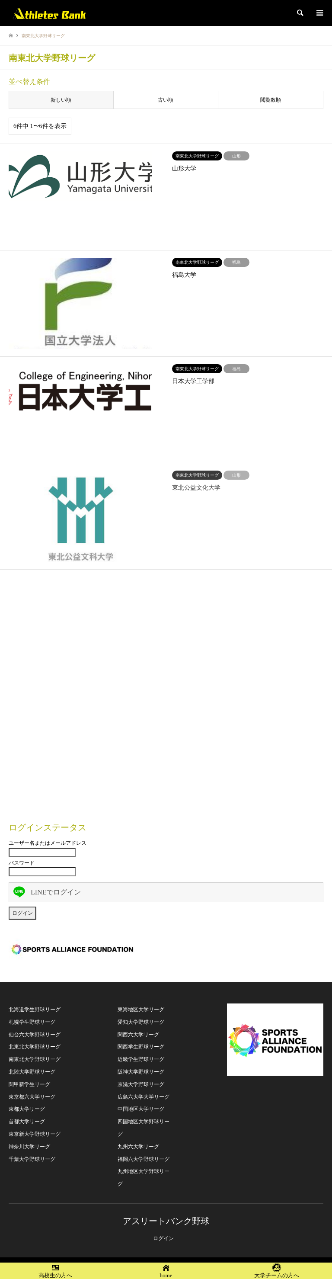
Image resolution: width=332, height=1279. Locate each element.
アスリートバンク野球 (166, 1221)
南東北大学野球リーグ (35, 1059)
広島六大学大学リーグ (143, 1097)
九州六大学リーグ (138, 1147)
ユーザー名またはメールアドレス (47, 843)
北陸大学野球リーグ (32, 1072)
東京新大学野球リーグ (35, 1134)
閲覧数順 (270, 100)
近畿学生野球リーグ (141, 1059)
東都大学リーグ (27, 1109)
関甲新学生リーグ (29, 1084)
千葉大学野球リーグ (32, 1159)
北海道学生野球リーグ (35, 1010)
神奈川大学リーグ (29, 1147)
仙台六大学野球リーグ (35, 1035)
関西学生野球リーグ (141, 1047)
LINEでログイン (47, 891)
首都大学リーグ (27, 1122)
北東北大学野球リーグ (35, 1047)
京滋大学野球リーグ (141, 1084)
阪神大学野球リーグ (141, 1072)
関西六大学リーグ (138, 1035)
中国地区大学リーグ (141, 1109)
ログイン (163, 1238)
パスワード (22, 863)
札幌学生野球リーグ (32, 1022)
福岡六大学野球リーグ (143, 1159)
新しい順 (61, 100)
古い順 (165, 100)
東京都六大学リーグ (32, 1097)
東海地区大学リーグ (141, 1010)
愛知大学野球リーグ (141, 1022)
